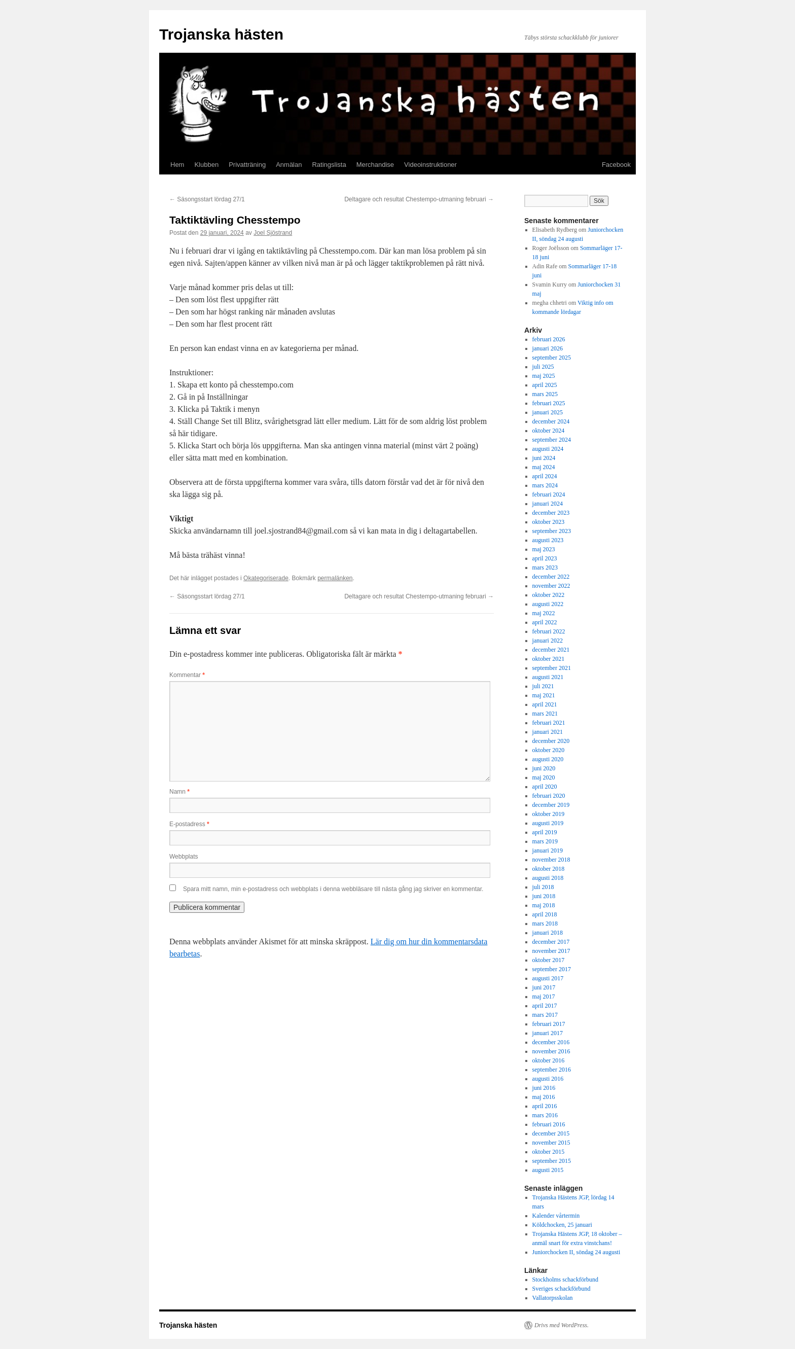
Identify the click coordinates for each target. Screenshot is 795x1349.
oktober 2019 (548, 814)
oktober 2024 (548, 430)
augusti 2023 (548, 540)
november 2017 (551, 950)
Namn (179, 791)
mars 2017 (545, 1014)
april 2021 (544, 704)
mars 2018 (545, 923)
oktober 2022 (548, 594)
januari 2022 (547, 640)
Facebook (616, 164)
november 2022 (551, 585)
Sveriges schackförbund (561, 1288)
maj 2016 (543, 1096)
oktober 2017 (548, 960)
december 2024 (551, 421)
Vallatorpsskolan (552, 1297)
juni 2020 (544, 768)
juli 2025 (543, 366)
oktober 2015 (548, 1151)
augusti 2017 (548, 978)
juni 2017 (544, 987)
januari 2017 (547, 1033)
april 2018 (544, 914)
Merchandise (375, 164)
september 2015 (551, 1160)
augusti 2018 (548, 877)
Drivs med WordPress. (561, 1325)
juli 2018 (543, 887)
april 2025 (544, 384)
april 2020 (544, 786)
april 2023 (544, 558)
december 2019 (551, 804)
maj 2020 (543, 777)
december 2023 (551, 512)
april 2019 (544, 832)
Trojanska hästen (221, 34)
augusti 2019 (548, 823)
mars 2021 (545, 713)
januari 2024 (547, 503)
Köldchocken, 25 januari (562, 1224)
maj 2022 (543, 613)
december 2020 (551, 740)
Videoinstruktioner (430, 164)
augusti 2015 (548, 1170)
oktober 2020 (548, 750)
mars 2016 (545, 1115)
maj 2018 (543, 905)
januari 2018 (547, 932)
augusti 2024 (548, 448)
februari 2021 (548, 722)
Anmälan (289, 164)
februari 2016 (548, 1124)
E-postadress (189, 824)
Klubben (206, 164)
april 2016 (544, 1106)
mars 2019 (545, 841)
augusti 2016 (548, 1078)
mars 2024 (545, 485)
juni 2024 (544, 458)
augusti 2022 (548, 604)
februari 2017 (548, 1023)
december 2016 (551, 1042)
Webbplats (183, 856)
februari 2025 (548, 403)
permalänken (334, 578)
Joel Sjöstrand (273, 232)
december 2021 (551, 649)
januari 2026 (547, 348)
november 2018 (551, 859)
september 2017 (551, 969)
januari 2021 (547, 731)
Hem (177, 164)
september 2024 (551, 439)
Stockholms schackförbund (565, 1279)
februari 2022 (548, 631)
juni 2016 (544, 1087)
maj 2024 (543, 467)
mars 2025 (545, 394)
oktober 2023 (548, 521)
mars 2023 (545, 567)
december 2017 (551, 941)
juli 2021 (543, 686)
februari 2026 (548, 339)
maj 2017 (543, 996)
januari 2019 (547, 850)
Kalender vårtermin (556, 1215)
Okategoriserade (265, 578)
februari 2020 (548, 795)
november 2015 (551, 1142)
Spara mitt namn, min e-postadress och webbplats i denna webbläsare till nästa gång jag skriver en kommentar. (333, 889)
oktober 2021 (548, 658)
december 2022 (551, 576)
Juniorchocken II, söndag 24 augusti (576, 1252)
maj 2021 (543, 695)
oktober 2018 (548, 868)
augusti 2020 (548, 759)
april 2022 (544, 622)
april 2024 (544, 476)
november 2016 (551, 1051)
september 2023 (551, 531)
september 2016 (551, 1069)
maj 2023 (543, 549)
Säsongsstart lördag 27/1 (207, 199)
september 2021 (551, 667)
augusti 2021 (548, 677)
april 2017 (544, 1005)
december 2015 (551, 1133)
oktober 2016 (548, 1060)
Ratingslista (329, 164)
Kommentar (187, 675)
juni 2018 (544, 896)
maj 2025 (543, 375)
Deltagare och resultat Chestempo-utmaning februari (419, 199)
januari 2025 (547, 412)
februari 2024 (548, 494)
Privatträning (247, 164)
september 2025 (551, 357)
